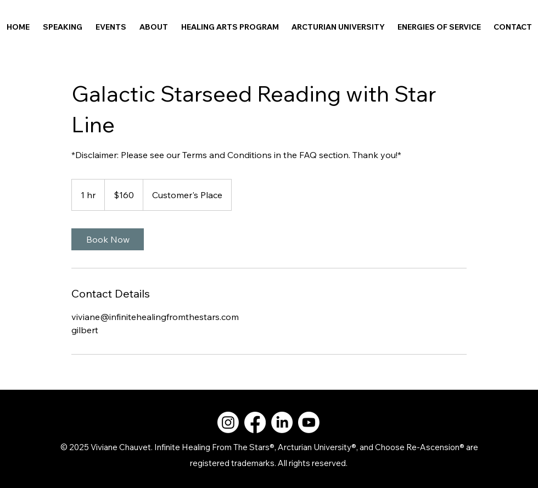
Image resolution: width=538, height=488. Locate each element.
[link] (107, 239)
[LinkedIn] (282, 422)
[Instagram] (228, 422)
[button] (154, 27)
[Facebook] (255, 422)
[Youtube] (309, 422)
